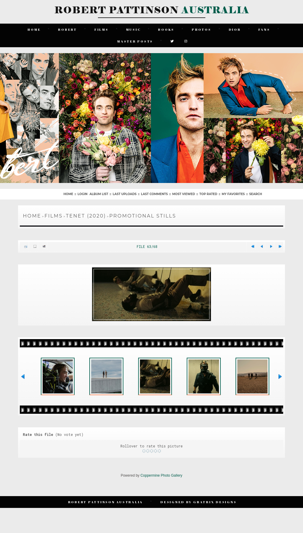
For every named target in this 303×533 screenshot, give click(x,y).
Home (34, 29)
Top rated (208, 194)
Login (82, 194)
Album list (98, 194)
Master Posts (135, 41)
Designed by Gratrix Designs (198, 502)
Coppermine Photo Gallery (161, 475)
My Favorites (233, 194)
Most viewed (183, 194)
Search (255, 194)
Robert (67, 29)
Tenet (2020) (86, 216)
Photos (201, 29)
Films (101, 29)
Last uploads (125, 194)
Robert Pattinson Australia (105, 502)
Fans (264, 29)
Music (133, 29)
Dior (235, 29)
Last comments (154, 194)
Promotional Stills (142, 216)
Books (166, 29)
